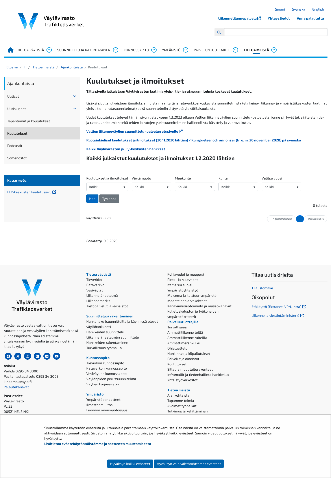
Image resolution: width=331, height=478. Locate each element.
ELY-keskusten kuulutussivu (41, 191)
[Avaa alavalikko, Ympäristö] (185, 50)
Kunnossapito (136, 50)
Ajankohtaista (71, 67)
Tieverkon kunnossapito (105, 363)
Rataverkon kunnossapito (106, 368)
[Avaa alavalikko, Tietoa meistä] (274, 50)
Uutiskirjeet (16, 108)
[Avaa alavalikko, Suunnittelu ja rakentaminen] (115, 50)
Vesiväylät (94, 290)
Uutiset (13, 96)
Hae (92, 198)
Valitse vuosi (272, 178)
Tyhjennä (109, 198)
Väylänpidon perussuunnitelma (111, 379)
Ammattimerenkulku (183, 343)
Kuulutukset (17, 133)
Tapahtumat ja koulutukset (28, 121)
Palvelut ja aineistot (183, 359)
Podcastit (14, 145)
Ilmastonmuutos (99, 405)
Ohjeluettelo (177, 348)
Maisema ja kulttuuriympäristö (191, 295)
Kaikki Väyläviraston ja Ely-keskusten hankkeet (125, 149)
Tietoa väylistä (30, 50)
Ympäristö (171, 50)
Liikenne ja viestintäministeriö (278, 315)
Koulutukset (177, 364)
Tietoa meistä (256, 50)
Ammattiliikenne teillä (185, 332)
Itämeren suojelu (180, 285)
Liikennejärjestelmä (102, 295)
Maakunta (183, 178)
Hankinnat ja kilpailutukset (188, 353)
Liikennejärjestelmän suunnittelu (112, 337)
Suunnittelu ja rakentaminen (84, 50)
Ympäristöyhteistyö (182, 290)
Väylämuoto (141, 178)
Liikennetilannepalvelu (241, 18)
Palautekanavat (16, 387)
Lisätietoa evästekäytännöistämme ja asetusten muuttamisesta (97, 443)
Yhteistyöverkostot (182, 380)
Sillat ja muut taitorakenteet (190, 369)
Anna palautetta (310, 18)
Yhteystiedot (279, 18)
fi (24, 67)
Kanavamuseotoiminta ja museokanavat (199, 306)
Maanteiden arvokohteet (187, 301)
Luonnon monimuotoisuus (107, 410)
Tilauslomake (262, 288)
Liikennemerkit (98, 301)
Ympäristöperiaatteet (103, 399)
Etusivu (12, 67)
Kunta (223, 178)
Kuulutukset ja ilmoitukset (107, 178)
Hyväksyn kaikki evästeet (130, 464)
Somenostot (17, 158)
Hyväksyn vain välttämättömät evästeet (189, 464)
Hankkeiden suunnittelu (105, 332)
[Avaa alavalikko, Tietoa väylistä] (49, 50)
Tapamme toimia (180, 400)
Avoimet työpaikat (181, 406)
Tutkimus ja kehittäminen (187, 411)
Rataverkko (95, 285)
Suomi (281, 9)
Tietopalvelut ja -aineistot (107, 306)
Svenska (300, 9)
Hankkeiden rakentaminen (107, 342)
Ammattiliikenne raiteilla (187, 337)
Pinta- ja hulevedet (182, 279)
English (319, 9)
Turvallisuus (177, 327)
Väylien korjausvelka (102, 384)
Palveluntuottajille (212, 50)
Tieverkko (94, 279)
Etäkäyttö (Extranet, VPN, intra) (279, 306)
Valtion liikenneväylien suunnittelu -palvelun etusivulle (134, 131)
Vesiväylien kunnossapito (106, 373)
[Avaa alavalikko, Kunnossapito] (154, 50)
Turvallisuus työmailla (104, 348)
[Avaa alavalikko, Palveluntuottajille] (235, 50)
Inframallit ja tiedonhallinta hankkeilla (198, 374)
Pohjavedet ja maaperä (185, 274)
